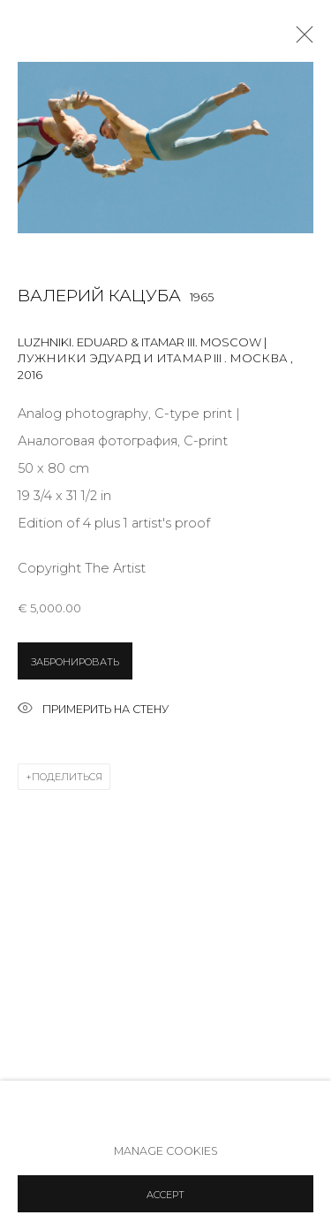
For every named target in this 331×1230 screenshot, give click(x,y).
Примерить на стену (93, 710)
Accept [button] (165, 1194)
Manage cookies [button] (166, 1151)
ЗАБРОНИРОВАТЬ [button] (75, 662)
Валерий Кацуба (99, 295)
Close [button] (300, 40)
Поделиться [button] (67, 777)
